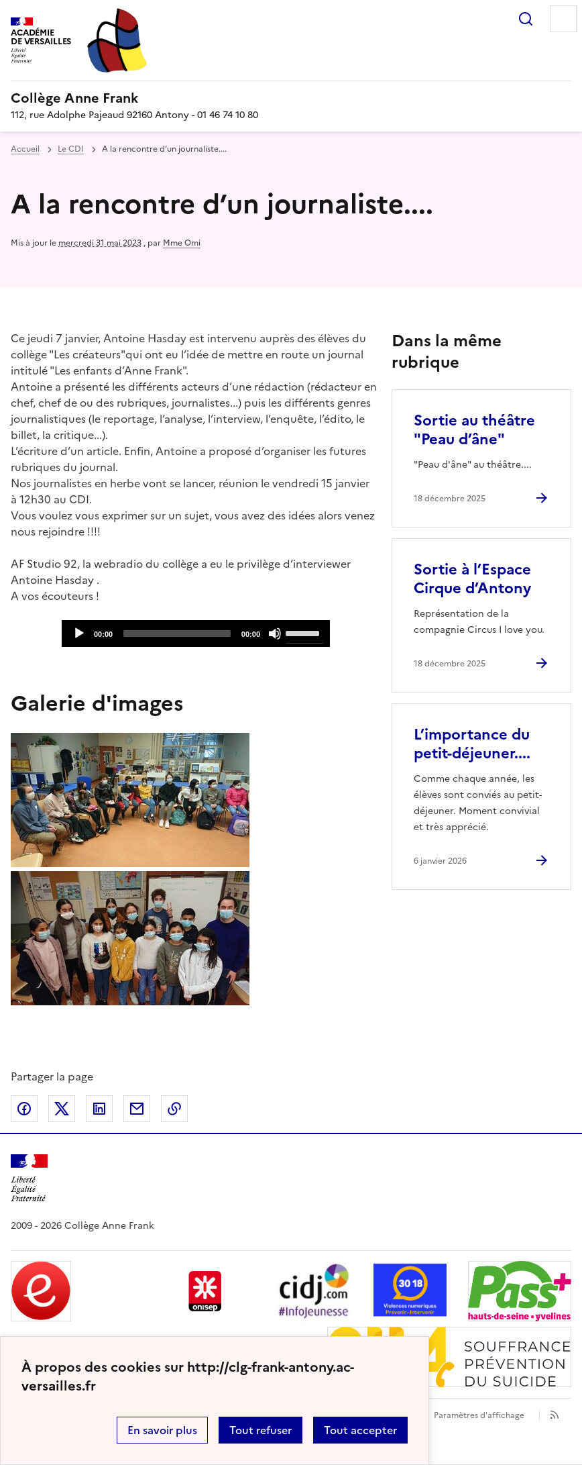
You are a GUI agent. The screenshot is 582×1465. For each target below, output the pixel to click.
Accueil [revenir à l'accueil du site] (25, 149)
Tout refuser (260, 1430)
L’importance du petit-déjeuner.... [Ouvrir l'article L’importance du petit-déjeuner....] (472, 743)
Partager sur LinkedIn (99, 1108)
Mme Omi (181, 243)
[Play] (79, 633)
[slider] (177, 633)
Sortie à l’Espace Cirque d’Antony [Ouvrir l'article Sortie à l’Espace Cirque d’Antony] (472, 578)
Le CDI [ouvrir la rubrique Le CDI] (71, 149)
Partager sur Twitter (61, 1108)
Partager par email (136, 1108)
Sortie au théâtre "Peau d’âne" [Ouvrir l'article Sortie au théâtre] (474, 429)
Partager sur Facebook (24, 1108)
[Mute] (275, 633)
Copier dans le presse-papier (174, 1108)
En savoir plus (162, 1430)
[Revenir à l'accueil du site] (29, 1178)
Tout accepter (360, 1430)
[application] (196, 633)
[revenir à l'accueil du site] (291, 98)
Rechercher (525, 18)
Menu (563, 18)
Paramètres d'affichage (479, 1415)
